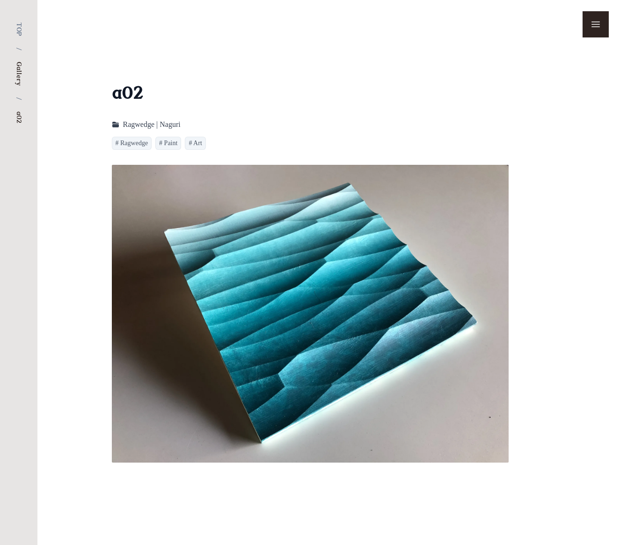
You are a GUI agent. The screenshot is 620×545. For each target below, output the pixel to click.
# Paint (168, 143)
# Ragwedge (132, 143)
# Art (195, 143)
